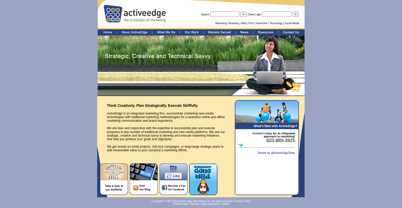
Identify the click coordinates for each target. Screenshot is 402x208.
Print (251, 23)
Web (243, 23)
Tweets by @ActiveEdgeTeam (276, 152)
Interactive (261, 23)
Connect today (262, 133)
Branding (234, 23)
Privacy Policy (242, 201)
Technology (276, 23)
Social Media (292, 23)
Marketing (221, 23)
